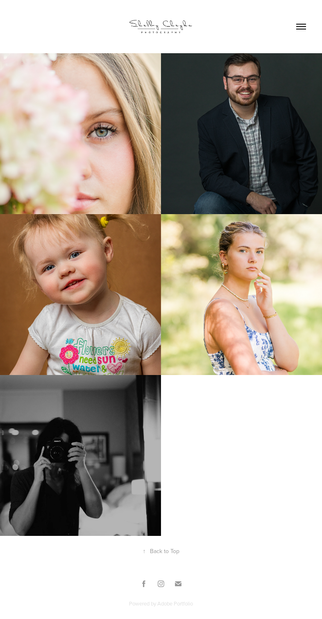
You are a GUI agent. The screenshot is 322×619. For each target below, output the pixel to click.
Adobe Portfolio (175, 603)
